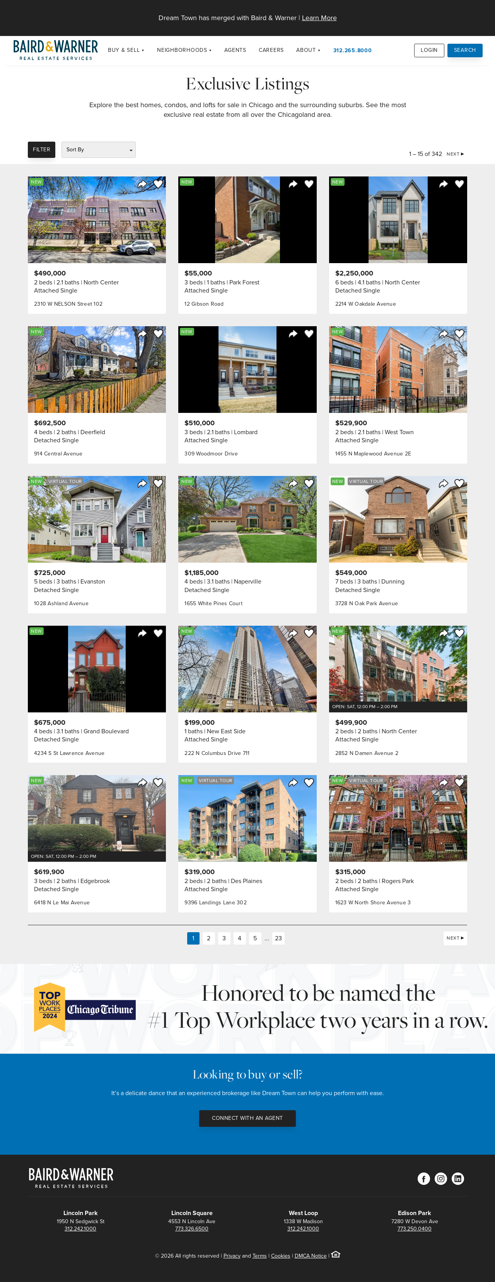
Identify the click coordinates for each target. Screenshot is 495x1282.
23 (278, 938)
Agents (235, 50)
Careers (271, 50)
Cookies (280, 1256)
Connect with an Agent (247, 1118)
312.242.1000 (80, 1229)
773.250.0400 (415, 1229)
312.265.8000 (352, 50)
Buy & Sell (124, 50)
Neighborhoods (182, 50)
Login (429, 50)
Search (465, 50)
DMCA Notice (311, 1256)
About (306, 50)
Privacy (232, 1256)
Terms (260, 1256)
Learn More (319, 18)
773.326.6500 (191, 1229)
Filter (41, 149)
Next (453, 154)
